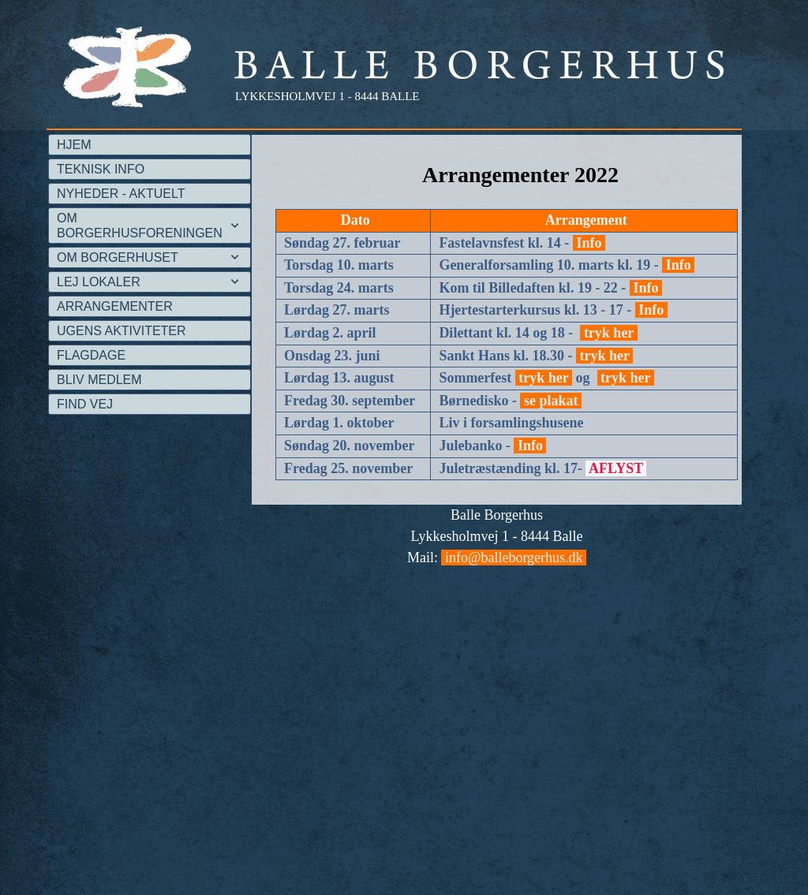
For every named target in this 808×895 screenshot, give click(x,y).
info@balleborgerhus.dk (513, 557)
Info (589, 243)
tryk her (608, 333)
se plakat (551, 400)
